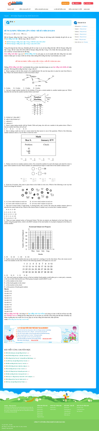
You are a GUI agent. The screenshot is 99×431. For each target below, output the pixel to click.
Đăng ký (77, 3)
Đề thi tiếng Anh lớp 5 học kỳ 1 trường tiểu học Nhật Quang (19, 358)
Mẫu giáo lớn (78, 26)
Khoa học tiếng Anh (55, 405)
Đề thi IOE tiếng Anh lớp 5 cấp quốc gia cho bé (16, 371)
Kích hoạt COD (65, 3)
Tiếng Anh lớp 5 (82, 39)
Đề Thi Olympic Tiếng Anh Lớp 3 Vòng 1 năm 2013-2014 (23, 43)
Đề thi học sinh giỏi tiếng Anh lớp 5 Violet (15, 382)
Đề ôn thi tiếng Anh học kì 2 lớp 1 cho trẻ (15, 368)
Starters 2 (77, 31)
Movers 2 (77, 36)
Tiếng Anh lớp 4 (83, 36)
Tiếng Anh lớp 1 (83, 29)
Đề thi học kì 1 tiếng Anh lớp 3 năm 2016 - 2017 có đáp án (19, 376)
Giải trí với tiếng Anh (83, 405)
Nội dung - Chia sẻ (69, 405)
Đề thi (12, 22)
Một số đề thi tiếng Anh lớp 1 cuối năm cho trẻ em (17, 355)
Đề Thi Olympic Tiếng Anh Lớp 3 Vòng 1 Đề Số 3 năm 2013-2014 (25, 15)
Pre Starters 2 (84, 26)
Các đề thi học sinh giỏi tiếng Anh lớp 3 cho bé (16, 360)
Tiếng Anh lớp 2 (83, 31)
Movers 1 (77, 34)
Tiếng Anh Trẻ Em (82, 22)
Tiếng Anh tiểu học (42, 405)
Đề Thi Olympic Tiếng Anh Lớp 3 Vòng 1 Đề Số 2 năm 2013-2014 (26, 42)
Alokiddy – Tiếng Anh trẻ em (10, 405)
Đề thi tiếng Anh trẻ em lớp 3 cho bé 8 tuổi (18, 319)
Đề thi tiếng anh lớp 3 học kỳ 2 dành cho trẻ (16, 379)
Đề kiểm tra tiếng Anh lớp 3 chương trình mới (16, 374)
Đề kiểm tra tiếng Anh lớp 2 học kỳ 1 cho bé (16, 363)
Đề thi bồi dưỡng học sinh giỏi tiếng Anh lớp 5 (16, 353)
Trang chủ (6, 15)
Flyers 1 (77, 39)
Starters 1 (77, 29)
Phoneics (86, 42)
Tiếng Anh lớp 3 (83, 34)
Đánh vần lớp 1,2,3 (79, 42)
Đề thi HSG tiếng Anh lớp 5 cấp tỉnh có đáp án (16, 366)
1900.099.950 (9, 428)
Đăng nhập (88, 3)
